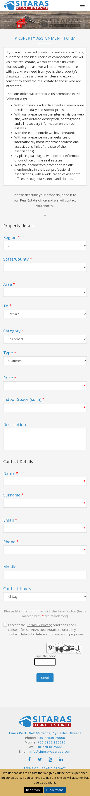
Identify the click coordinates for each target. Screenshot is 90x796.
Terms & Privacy (39, 625)
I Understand (55, 790)
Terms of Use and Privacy (45, 768)
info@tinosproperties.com (50, 751)
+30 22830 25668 (51, 738)
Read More (33, 790)
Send (45, 678)
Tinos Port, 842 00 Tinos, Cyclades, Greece (45, 733)
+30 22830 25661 (49, 747)
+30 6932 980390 (52, 742)
